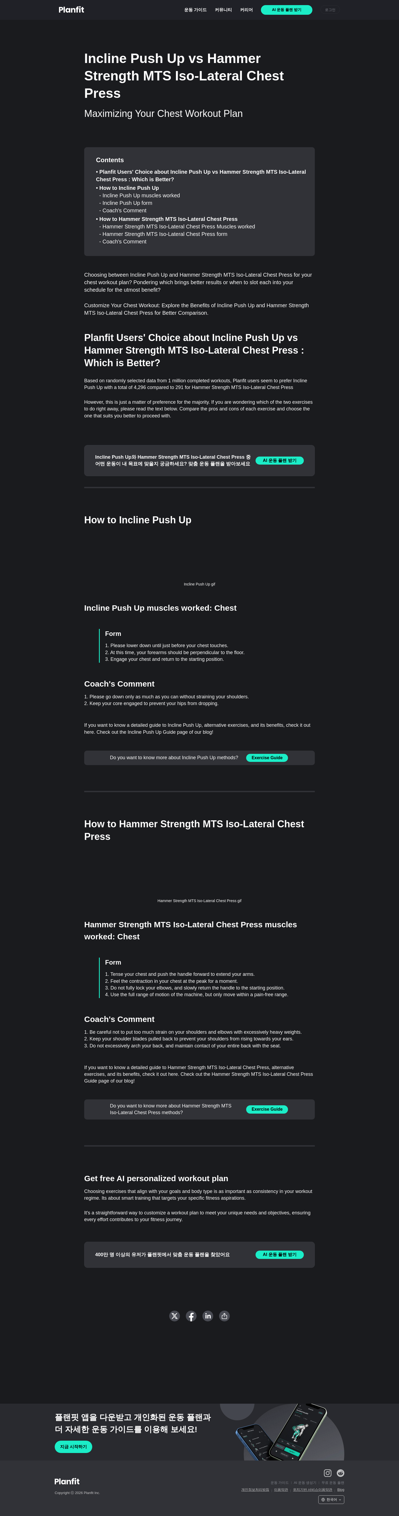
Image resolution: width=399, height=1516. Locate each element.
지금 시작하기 (73, 1446)
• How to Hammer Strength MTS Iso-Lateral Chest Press (167, 219)
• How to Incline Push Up (127, 188)
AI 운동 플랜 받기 (279, 460)
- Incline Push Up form (125, 203)
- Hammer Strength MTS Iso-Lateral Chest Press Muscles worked (177, 226)
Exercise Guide (267, 757)
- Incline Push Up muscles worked (139, 195)
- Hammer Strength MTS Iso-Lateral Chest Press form (163, 234)
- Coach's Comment (122, 210)
